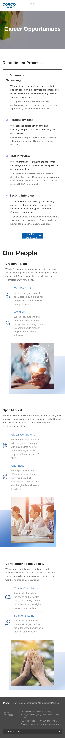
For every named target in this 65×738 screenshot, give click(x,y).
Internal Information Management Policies (39, 703)
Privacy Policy (10, 703)
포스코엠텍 (9, 5)
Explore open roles (33, 236)
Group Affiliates (13, 731)
